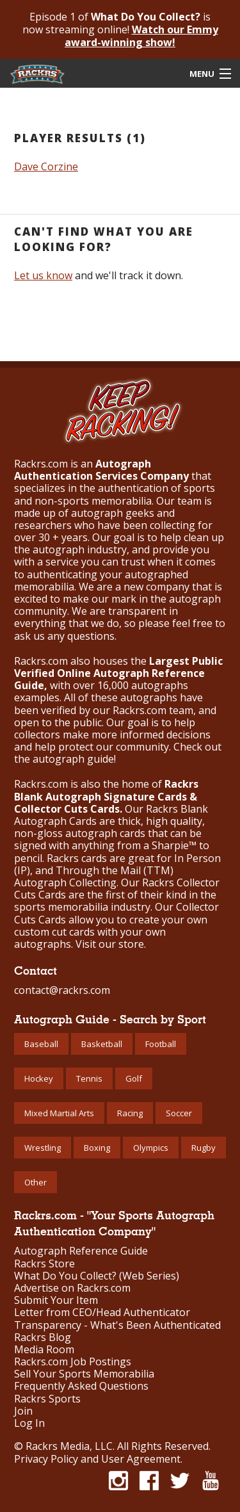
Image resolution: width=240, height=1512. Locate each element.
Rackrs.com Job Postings (72, 1362)
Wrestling (42, 1147)
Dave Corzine (46, 166)
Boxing (97, 1147)
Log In (29, 1423)
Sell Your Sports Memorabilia (84, 1374)
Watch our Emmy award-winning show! (141, 35)
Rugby (203, 1147)
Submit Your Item (56, 1300)
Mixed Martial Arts (59, 1113)
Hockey (38, 1078)
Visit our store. (111, 944)
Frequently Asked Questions (81, 1386)
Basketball (101, 1044)
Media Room (44, 1350)
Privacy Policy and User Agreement (97, 1459)
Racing (130, 1113)
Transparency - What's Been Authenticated (117, 1325)
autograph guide (73, 759)
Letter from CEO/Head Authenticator (102, 1312)
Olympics (150, 1147)
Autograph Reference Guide (81, 1251)
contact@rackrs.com (62, 990)
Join (23, 1411)
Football (160, 1044)
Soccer (179, 1113)
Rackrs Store (44, 1264)
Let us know (43, 275)
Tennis (89, 1078)
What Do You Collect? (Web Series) (96, 1276)
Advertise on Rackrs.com (72, 1288)
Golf (133, 1078)
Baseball (41, 1044)
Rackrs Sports (47, 1399)
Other (35, 1182)
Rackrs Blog (42, 1337)
